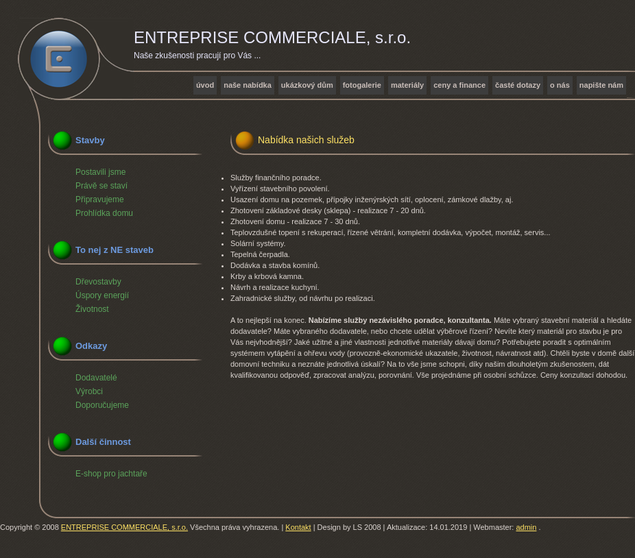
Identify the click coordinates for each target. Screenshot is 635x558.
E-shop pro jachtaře (111, 473)
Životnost (92, 309)
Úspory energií (102, 295)
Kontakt (298, 527)
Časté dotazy (517, 85)
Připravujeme (99, 199)
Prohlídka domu (104, 213)
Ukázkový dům (307, 85)
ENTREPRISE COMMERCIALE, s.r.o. (124, 527)
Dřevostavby (98, 282)
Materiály (407, 85)
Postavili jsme (100, 172)
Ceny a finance (459, 85)
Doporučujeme (102, 405)
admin (526, 527)
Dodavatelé (96, 378)
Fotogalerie (362, 85)
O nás (560, 85)
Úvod (205, 85)
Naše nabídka (248, 85)
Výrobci (89, 391)
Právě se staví (101, 186)
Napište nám (601, 85)
